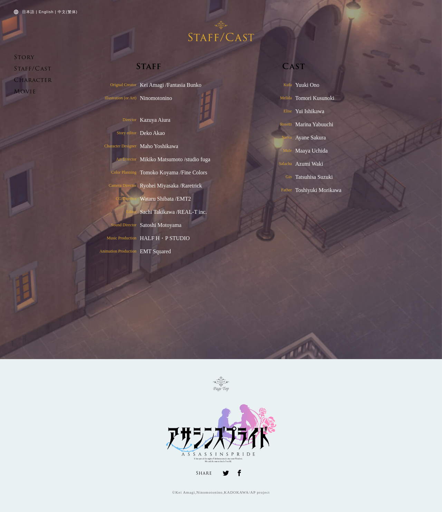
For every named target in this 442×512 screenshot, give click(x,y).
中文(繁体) (67, 12)
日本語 (28, 12)
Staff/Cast (27, 68)
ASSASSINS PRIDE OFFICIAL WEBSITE (32, 35)
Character (28, 80)
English (46, 12)
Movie (22, 91)
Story (21, 57)
